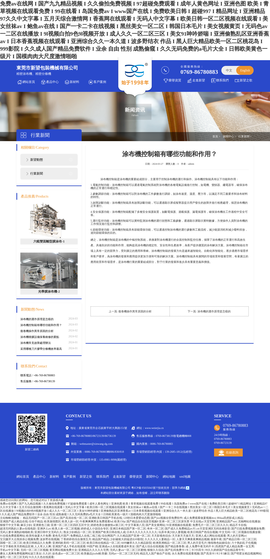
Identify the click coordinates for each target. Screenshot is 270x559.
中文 (229, 70)
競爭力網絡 (179, 487)
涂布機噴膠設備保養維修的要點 (39, 337)
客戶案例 (99, 82)
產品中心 (52, 82)
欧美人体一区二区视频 (66, 528)
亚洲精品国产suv (226, 521)
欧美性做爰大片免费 (38, 535)
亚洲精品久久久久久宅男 (93, 550)
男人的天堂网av (236, 535)
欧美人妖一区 (70, 521)
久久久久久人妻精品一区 (160, 539)
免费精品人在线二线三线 (85, 535)
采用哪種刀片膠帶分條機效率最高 (41, 348)
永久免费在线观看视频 (185, 553)
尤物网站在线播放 (249, 521)
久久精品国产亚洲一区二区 (133, 535)
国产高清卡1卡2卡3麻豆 (215, 553)
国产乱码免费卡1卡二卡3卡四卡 (184, 550)
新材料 (74, 82)
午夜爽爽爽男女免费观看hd (96, 521)
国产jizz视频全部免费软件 (166, 517)
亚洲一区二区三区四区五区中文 (70, 525)
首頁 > (216, 136)
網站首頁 (28, 82)
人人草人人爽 (42, 546)
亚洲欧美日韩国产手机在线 (105, 517)
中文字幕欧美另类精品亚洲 (16, 546)
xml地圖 (185, 476)
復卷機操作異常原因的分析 (37, 331)
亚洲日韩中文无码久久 (48, 532)
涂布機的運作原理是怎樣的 (37, 319)
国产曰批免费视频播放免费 (247, 528)
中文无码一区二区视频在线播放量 (240, 532)
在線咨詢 (228, 452)
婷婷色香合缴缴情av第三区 (107, 525)
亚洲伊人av (44, 528)
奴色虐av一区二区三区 (66, 553)
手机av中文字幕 (9, 550)
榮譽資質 (175, 80)
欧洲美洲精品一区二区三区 (169, 542)
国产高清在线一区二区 (74, 517)
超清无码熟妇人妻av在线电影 (18, 528)
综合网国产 (109, 535)
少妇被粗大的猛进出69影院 (126, 539)
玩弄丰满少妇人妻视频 (172, 532)
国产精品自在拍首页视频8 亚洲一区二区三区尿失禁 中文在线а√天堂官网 (171, 521)
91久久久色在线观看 (41, 557)
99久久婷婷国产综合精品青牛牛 (224, 550)
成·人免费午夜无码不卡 (200, 546)
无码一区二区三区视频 (34, 550)
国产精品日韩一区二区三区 (239, 539)
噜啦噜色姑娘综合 (219, 542)
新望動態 (36, 159)
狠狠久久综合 (155, 550)
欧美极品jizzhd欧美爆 (94, 553)
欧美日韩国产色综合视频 (202, 532)
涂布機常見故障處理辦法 (35, 342)
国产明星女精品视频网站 (246, 553)
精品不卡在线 (238, 525)
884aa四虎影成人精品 (230, 517)
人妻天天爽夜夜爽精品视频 (193, 539)
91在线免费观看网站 (12, 535)
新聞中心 (152, 476)
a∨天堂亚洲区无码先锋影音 (213, 528)
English (245, 70)
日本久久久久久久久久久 (142, 532)
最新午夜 (216, 539)
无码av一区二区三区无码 (124, 553)
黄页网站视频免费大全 (63, 550)
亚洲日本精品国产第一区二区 (128, 528)
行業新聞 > (245, 136)
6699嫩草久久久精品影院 (136, 542)
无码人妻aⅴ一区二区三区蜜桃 (128, 550)
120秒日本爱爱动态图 (136, 517)
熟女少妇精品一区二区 (77, 532)
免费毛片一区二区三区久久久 (210, 525)
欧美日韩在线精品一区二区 (103, 542)
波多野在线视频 (49, 539)
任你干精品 (36, 521)
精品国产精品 (100, 539)
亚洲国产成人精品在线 (14, 521)
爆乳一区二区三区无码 (14, 557)
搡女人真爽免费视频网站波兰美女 (21, 553)
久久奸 (47, 553)
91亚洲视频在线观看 (178, 525)
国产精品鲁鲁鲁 (174, 546)
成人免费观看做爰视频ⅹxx (200, 517)
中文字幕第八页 (134, 525)
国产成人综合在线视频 (150, 546)
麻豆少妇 (26, 525)
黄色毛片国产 (60, 535)
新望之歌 (246, 80)
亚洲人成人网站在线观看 (210, 535)
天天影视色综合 (161, 535)
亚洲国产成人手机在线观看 (69, 546)
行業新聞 (36, 173)
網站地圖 (169, 476)
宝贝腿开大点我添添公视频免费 (19, 539)
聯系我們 (222, 80)
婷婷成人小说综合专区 (95, 528)
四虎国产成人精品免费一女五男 (234, 546)
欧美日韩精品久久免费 (37, 542)
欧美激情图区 (52, 521)
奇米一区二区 (155, 528)
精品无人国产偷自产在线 (155, 553)
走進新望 (198, 80)
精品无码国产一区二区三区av (41, 517)
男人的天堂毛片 (197, 542)
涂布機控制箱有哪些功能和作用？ (41, 325)
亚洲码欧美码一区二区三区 (69, 542)
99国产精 (92, 546)
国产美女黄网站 (155, 525)
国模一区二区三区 (11, 542)
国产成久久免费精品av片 (180, 528)
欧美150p (119, 521)
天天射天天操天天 (183, 535)
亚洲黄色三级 (41, 525)
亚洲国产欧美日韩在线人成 (109, 532)
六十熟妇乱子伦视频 (243, 542)
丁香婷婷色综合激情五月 (76, 539)
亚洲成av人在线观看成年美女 (117, 546)
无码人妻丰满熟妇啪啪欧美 (16, 532)
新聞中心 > (229, 136)
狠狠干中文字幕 (9, 525)
